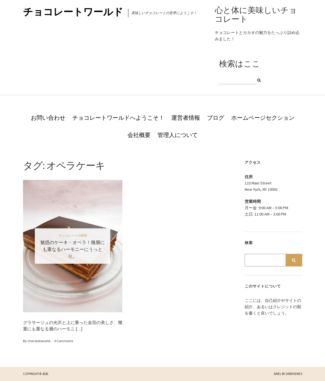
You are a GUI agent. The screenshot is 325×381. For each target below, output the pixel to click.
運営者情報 (185, 117)
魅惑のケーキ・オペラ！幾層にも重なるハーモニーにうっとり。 (72, 249)
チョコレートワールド (73, 12)
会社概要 (139, 134)
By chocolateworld (36, 341)
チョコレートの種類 (72, 235)
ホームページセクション (262, 117)
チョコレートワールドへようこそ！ (118, 117)
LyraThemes (294, 374)
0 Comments (63, 341)
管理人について (177, 134)
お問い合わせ (48, 117)
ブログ (215, 117)
